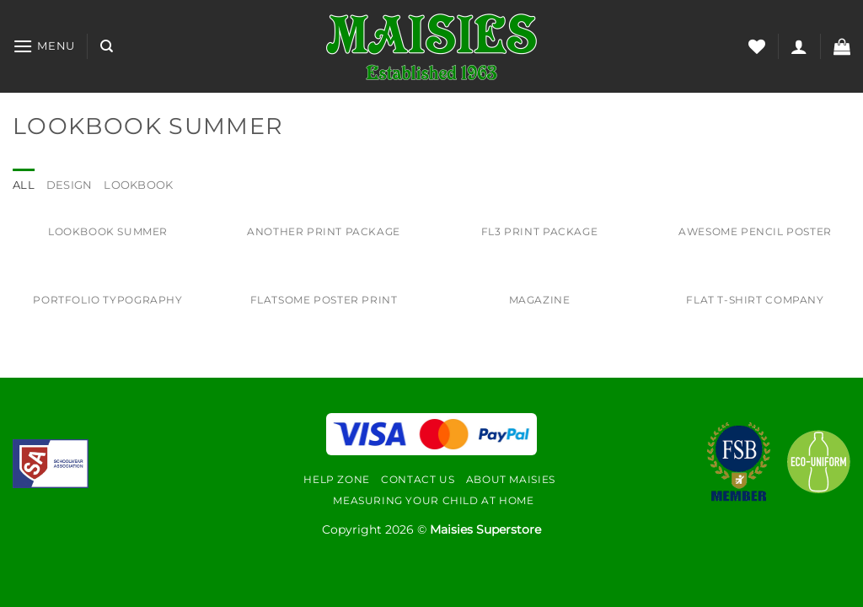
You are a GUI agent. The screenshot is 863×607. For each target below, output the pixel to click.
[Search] (106, 46)
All (24, 185)
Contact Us (417, 479)
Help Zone (336, 479)
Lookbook (138, 185)
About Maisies (510, 479)
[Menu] (44, 46)
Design (69, 185)
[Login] (799, 46)
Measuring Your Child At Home (433, 500)
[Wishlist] (756, 46)
